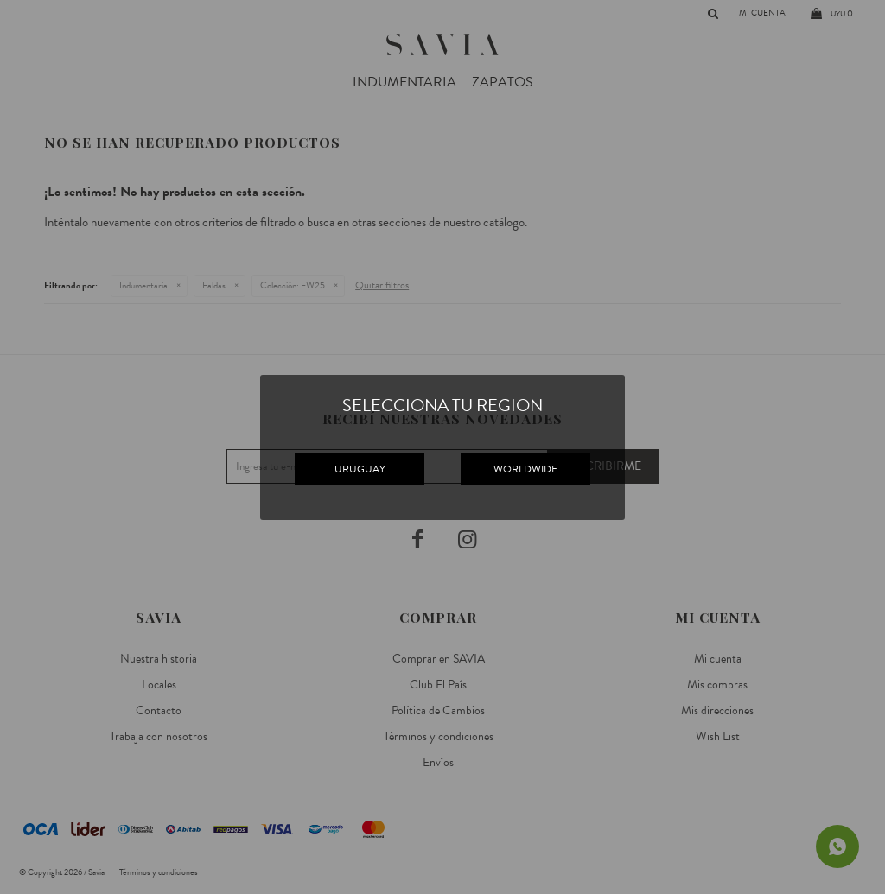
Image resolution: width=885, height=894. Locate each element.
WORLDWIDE (525, 469)
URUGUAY (359, 469)
